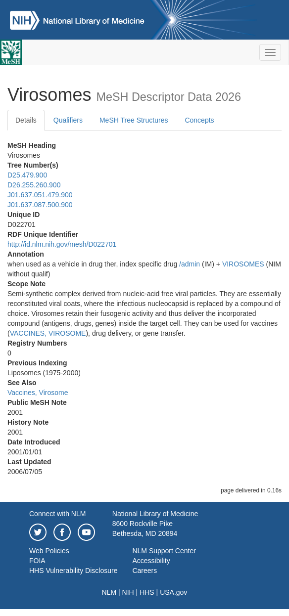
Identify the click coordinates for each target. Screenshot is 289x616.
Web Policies (49, 551)
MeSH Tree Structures (133, 120)
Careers (144, 570)
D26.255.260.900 (33, 185)
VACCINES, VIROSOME (48, 333)
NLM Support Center (163, 551)
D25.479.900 (27, 175)
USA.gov (173, 592)
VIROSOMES (243, 264)
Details (26, 120)
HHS (147, 592)
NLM (109, 592)
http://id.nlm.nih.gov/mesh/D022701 (61, 244)
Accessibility (151, 561)
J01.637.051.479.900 (40, 195)
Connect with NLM (57, 514)
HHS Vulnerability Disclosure (73, 570)
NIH (128, 592)
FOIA (37, 561)
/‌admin (189, 264)
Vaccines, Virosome (37, 392)
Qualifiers (68, 120)
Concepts (199, 120)
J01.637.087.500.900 (40, 205)
